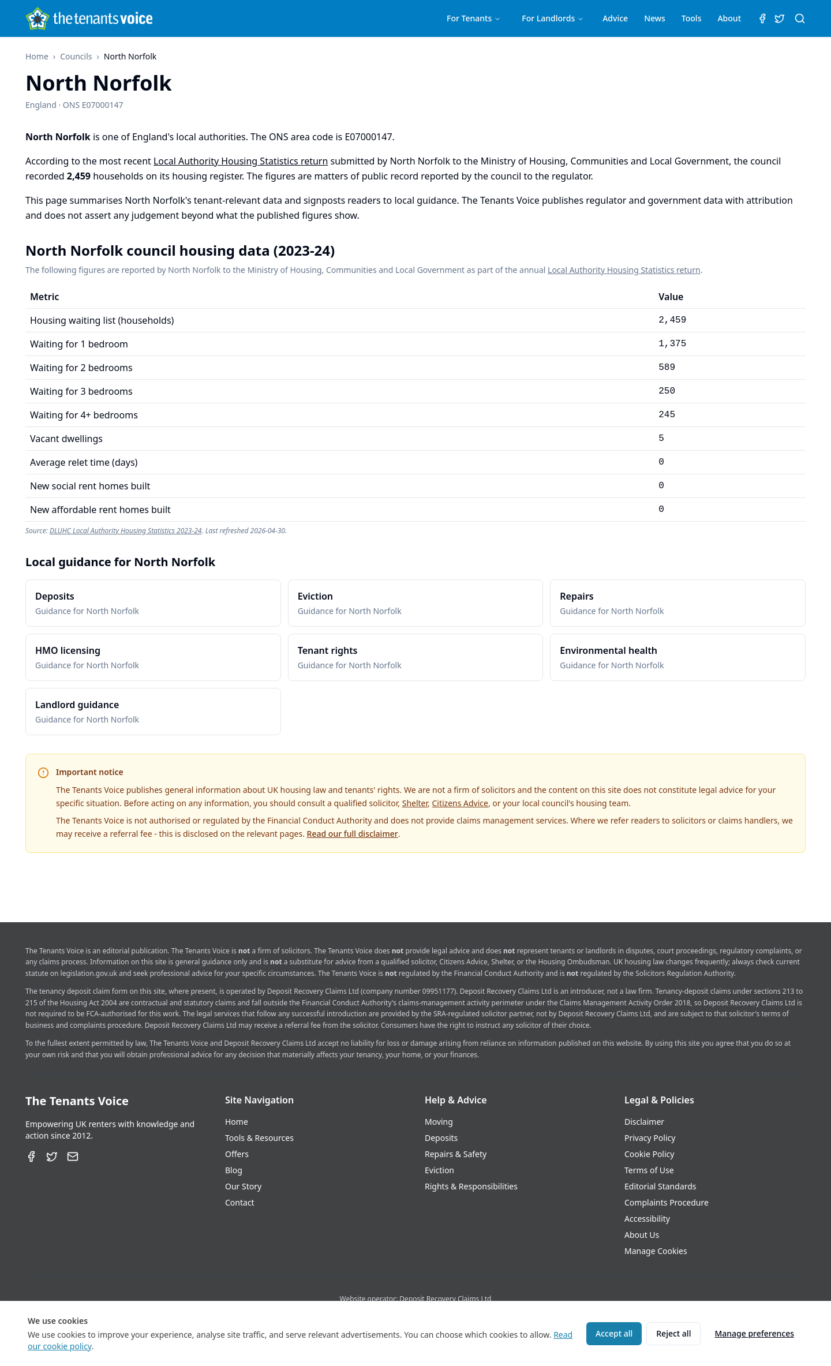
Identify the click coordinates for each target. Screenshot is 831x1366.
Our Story (243, 1186)
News (654, 18)
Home (36, 56)
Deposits (441, 1137)
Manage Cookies (655, 1250)
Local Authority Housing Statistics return (241, 161)
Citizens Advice (460, 803)
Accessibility (647, 1218)
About (729, 18)
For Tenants (474, 18)
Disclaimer (644, 1121)
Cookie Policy (649, 1153)
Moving (439, 1121)
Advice (615, 18)
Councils (76, 56)
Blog (233, 1170)
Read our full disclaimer (352, 833)
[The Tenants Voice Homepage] (88, 18)
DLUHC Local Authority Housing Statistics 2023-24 (126, 531)
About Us (641, 1234)
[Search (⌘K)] (800, 18)
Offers (237, 1153)
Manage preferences (754, 1333)
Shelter (415, 803)
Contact (239, 1202)
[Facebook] (31, 1156)
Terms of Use (649, 1170)
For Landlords (553, 18)
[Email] (72, 1156)
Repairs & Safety (455, 1153)
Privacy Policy (649, 1137)
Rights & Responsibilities (471, 1186)
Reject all (673, 1333)
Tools (692, 18)
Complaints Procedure (666, 1202)
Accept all (614, 1333)
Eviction (439, 1170)
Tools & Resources (259, 1137)
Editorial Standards (660, 1186)
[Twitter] (52, 1156)
